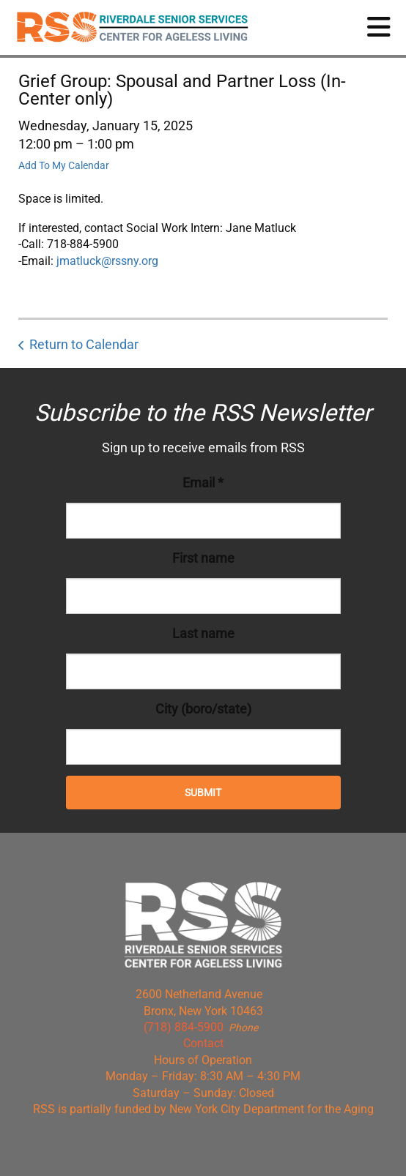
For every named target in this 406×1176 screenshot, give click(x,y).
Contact (203, 1043)
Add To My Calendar (63, 165)
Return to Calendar (84, 344)
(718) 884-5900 (184, 1027)
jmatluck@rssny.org (107, 261)
